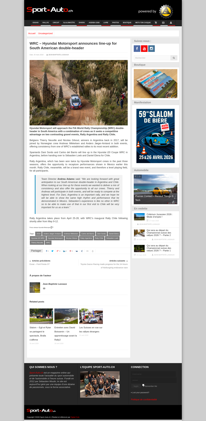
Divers (82, 24)
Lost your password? (140, 393)
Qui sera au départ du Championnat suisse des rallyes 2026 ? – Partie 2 (159, 233)
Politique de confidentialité (144, 400)
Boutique (127, 24)
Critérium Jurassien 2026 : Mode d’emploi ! (160, 215)
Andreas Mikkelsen (71, 234)
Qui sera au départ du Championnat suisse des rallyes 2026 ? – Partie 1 (159, 248)
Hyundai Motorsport (55, 238)
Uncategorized (49, 33)
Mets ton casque (143, 24)
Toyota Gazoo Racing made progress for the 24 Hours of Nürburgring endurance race (103, 264)
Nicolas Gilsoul (71, 238)
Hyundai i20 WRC (38, 238)
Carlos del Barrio (87, 234)
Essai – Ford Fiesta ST (54, 262)
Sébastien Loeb (112, 238)
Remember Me (151, 387)
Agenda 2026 (94, 24)
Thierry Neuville (37, 243)
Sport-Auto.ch (36, 373)
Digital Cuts (75, 418)
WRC (48, 243)
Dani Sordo (101, 234)
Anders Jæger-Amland (52, 234)
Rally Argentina (86, 238)
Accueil (33, 33)
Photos (115, 24)
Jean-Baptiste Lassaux (58, 55)
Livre (106, 24)
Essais (35, 24)
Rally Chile (99, 238)
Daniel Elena (114, 234)
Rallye (46, 24)
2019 (38, 234)
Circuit (56, 24)
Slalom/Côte (69, 24)
